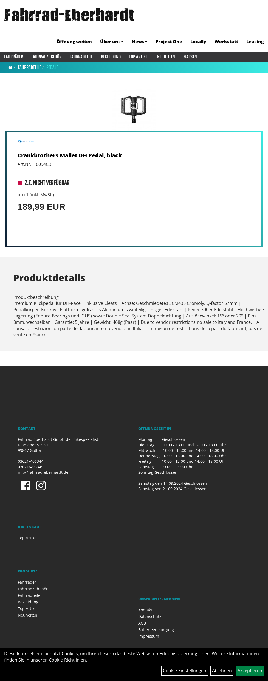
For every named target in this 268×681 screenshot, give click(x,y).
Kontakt (145, 609)
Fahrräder (13, 56)
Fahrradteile (81, 56)
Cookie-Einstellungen (184, 671)
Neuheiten (166, 56)
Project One (169, 42)
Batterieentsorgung (156, 629)
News (139, 42)
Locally (198, 42)
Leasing (255, 42)
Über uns (111, 42)
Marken (190, 56)
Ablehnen (222, 671)
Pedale (52, 67)
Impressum (148, 636)
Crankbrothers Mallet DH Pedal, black (70, 155)
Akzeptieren (250, 671)
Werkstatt (226, 42)
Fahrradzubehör (46, 56)
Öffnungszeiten (74, 42)
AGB (142, 623)
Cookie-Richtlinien (67, 660)
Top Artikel (139, 56)
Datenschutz (149, 616)
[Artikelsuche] (258, 28)
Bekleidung (111, 56)
